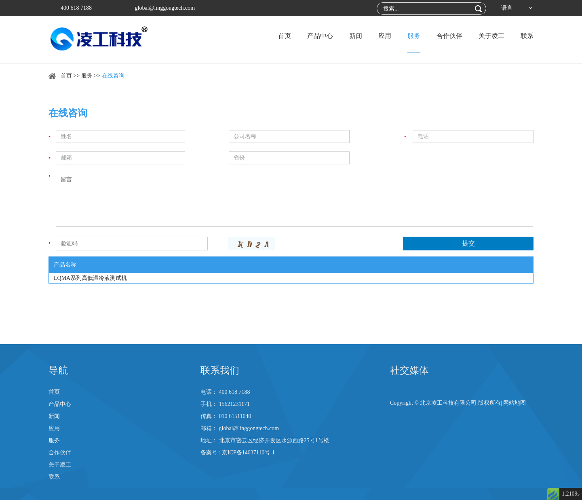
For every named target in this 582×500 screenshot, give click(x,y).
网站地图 (514, 403)
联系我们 (219, 370)
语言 (506, 8)
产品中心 (320, 35)
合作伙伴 (449, 35)
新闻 (355, 35)
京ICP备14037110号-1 (248, 453)
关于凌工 (491, 35)
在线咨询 (113, 76)
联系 (527, 35)
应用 (384, 35)
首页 (284, 35)
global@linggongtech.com (165, 8)
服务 (413, 35)
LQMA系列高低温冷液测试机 (90, 278)
